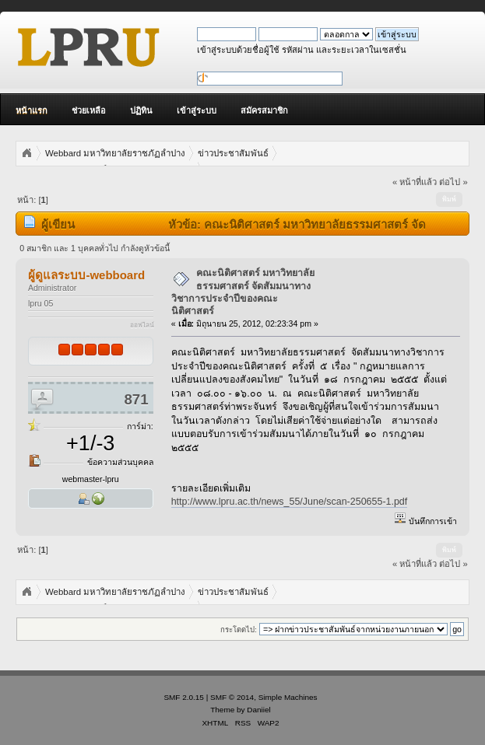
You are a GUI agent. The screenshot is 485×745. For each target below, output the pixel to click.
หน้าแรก (31, 110)
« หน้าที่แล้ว (414, 182)
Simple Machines (288, 697)
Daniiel (258, 709)
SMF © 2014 (232, 697)
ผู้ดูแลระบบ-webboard (86, 275)
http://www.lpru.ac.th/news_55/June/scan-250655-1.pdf (289, 501)
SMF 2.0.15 (183, 697)
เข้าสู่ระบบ (196, 110)
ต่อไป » (453, 182)
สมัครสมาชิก (264, 110)
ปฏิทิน (141, 110)
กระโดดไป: (238, 629)
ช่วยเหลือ (89, 110)
